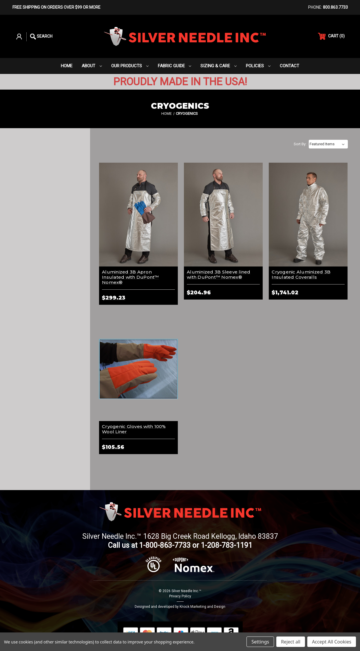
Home (66, 65)
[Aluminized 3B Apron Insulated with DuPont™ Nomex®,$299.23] (138, 215)
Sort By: (300, 144)
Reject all (290, 642)
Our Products (130, 65)
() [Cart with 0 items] (331, 36)
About (92, 65)
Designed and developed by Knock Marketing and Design (180, 607)
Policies (258, 65)
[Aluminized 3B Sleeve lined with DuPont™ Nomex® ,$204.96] (223, 215)
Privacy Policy (180, 596)
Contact (289, 65)
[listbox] (328, 144)
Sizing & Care (218, 65)
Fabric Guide (174, 65)
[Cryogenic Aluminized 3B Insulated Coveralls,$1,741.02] (308, 215)
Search (41, 36)
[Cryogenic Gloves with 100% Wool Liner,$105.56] (138, 369)
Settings (260, 642)
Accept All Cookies (331, 642)
